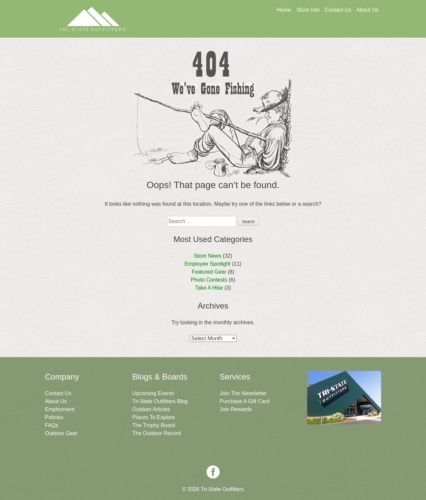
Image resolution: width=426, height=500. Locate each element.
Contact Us (338, 10)
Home (284, 10)
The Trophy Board (153, 425)
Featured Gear (209, 272)
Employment (60, 409)
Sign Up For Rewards (281, 29)
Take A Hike (209, 288)
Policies (54, 417)
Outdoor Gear (61, 433)
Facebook (213, 472)
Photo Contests (209, 280)
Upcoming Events (153, 393)
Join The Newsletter (345, 29)
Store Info (308, 10)
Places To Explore (153, 417)
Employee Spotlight (208, 264)
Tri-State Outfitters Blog (160, 401)
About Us (367, 10)
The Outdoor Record (156, 433)
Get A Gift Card (216, 29)
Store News (207, 256)
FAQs (51, 425)
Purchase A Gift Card (244, 401)
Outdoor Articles (151, 409)
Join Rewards (236, 409)
